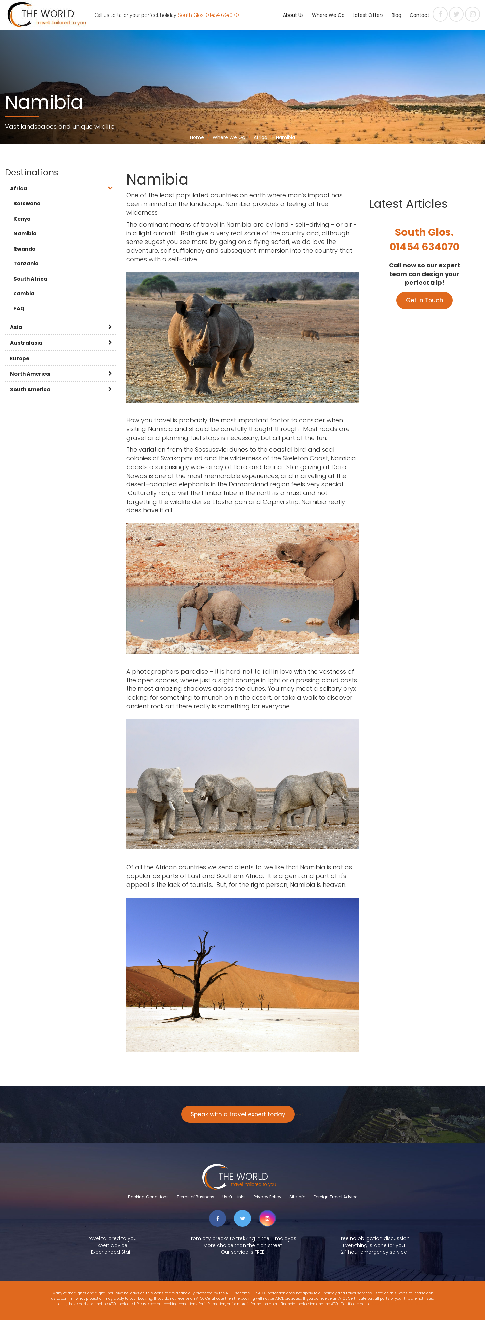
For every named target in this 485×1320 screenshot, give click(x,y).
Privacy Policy (267, 1197)
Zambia (23, 293)
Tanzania (26, 263)
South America (30, 389)
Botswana (27, 203)
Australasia (26, 342)
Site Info (297, 1197)
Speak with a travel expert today (238, 1114)
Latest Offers (368, 15)
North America (30, 373)
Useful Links (234, 1197)
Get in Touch (424, 300)
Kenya (22, 218)
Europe (19, 358)
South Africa (30, 278)
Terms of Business (195, 1197)
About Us (293, 15)
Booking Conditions (148, 1197)
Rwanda (24, 248)
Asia (16, 327)
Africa (18, 188)
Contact (419, 15)
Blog (396, 15)
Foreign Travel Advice (335, 1197)
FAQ (18, 308)
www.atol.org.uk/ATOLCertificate (398, 1304)
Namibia (25, 233)
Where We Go (328, 15)
